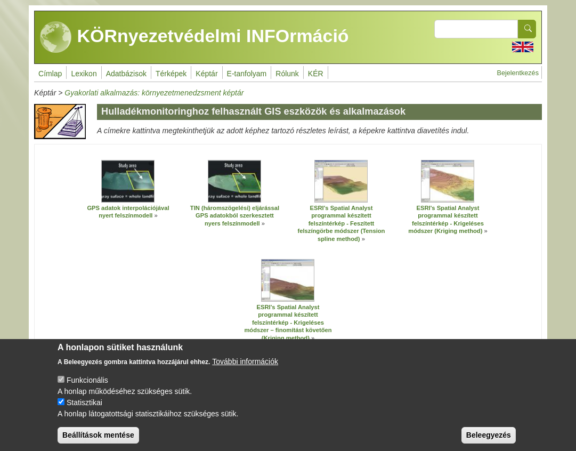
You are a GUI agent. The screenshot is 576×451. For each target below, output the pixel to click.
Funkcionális (87, 386)
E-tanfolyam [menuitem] (247, 73)
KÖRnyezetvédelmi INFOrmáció (194, 37)
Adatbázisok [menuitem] (126, 73)
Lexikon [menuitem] (83, 73)
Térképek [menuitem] (171, 73)
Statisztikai (84, 409)
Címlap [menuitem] (50, 73)
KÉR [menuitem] (315, 73)
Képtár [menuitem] (206, 73)
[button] (128, 181)
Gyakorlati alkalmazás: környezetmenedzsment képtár (154, 92)
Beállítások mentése (98, 441)
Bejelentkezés (518, 73)
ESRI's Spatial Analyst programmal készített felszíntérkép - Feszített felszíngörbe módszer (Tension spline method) (341, 223)
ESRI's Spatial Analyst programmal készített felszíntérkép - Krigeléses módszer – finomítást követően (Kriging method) (287, 322)
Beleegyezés (488, 441)
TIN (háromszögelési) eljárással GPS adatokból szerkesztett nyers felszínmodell (234, 216)
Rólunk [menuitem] (287, 73)
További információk (245, 368)
